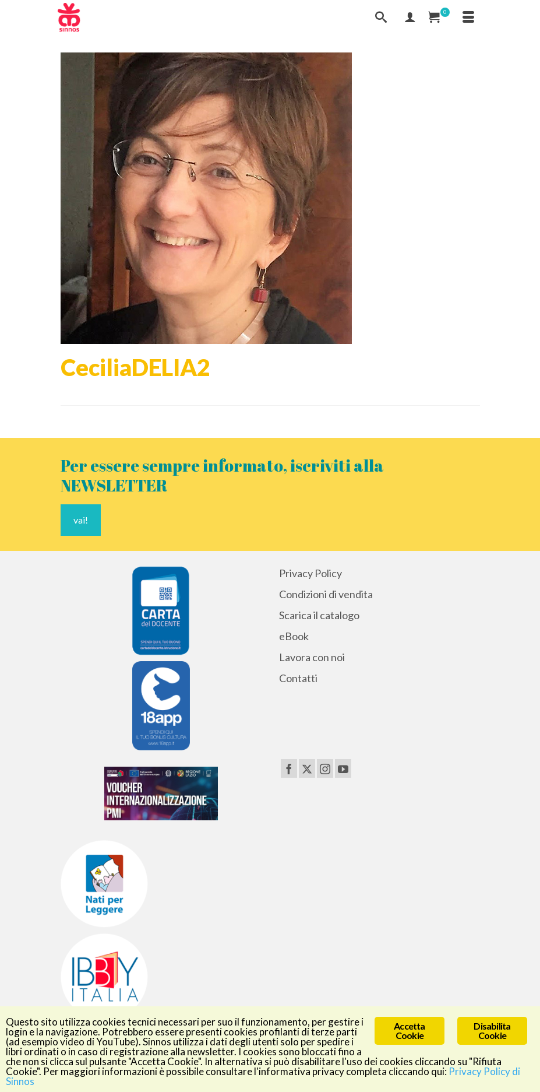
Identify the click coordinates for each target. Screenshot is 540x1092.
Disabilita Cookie (492, 1030)
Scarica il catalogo (319, 615)
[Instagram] (325, 768)
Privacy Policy (310, 573)
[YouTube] (343, 768)
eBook (294, 636)
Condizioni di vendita (326, 594)
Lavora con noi (312, 657)
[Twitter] (307, 768)
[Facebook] (289, 768)
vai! (80, 519)
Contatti (298, 678)
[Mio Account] (410, 17)
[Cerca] (381, 17)
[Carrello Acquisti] (439, 17)
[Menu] (468, 17)
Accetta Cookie (409, 1030)
